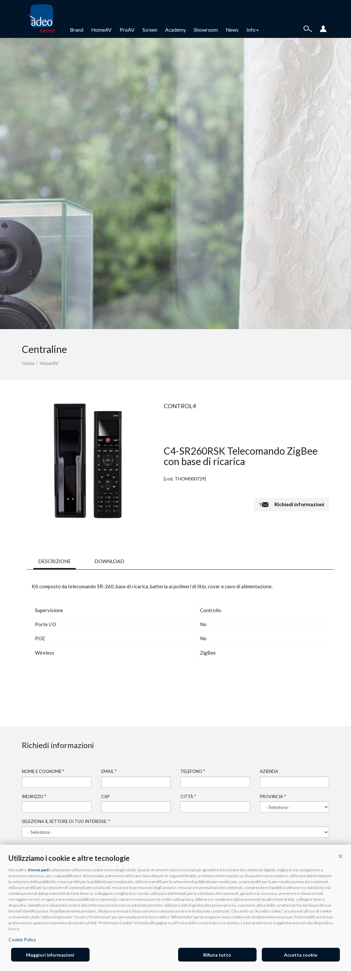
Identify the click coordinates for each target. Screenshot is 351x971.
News (232, 30)
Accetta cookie (300, 955)
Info (252, 30)
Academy (175, 30)
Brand (76, 30)
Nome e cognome (43, 771)
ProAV (127, 30)
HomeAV (101, 30)
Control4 (180, 406)
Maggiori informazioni (50, 955)
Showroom (206, 30)
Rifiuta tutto (217, 955)
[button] (340, 856)
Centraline (44, 349)
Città (188, 796)
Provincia (273, 796)
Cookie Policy (22, 939)
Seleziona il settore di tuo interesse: (66, 821)
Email (108, 771)
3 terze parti (38, 869)
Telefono (192, 771)
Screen (149, 30)
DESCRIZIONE (54, 561)
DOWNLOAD (109, 561)
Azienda (269, 771)
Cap (105, 796)
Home (28, 363)
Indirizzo (34, 796)
